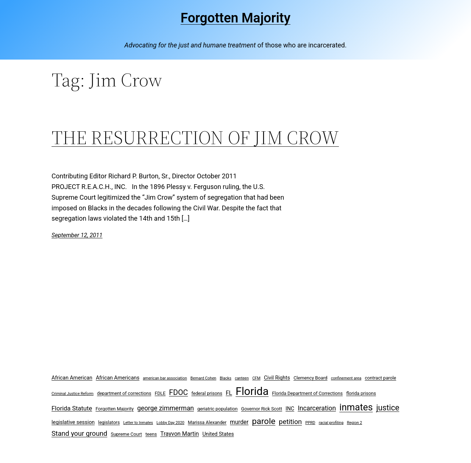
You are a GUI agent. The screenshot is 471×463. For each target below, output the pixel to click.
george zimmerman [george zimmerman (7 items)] (165, 408)
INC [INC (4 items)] (290, 409)
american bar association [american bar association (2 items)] (165, 378)
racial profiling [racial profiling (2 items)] (331, 422)
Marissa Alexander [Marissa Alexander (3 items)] (207, 422)
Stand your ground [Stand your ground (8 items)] (79, 434)
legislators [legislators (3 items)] (109, 422)
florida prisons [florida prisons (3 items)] (361, 393)
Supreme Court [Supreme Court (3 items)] (126, 434)
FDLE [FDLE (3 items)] (160, 393)
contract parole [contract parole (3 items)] (380, 378)
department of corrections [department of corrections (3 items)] (124, 393)
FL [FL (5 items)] (229, 392)
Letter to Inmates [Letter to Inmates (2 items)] (138, 422)
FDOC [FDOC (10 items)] (178, 392)
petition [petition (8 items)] (290, 422)
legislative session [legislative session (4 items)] (73, 422)
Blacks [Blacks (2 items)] (225, 378)
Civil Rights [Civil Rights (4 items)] (277, 378)
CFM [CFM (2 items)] (256, 378)
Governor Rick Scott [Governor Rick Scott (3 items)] (261, 409)
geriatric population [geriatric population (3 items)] (217, 409)
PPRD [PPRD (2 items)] (310, 422)
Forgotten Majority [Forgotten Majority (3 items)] (115, 409)
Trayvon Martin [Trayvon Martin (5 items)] (179, 433)
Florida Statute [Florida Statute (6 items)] (72, 408)
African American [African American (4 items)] (72, 378)
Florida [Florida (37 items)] (252, 391)
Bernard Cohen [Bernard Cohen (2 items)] (203, 378)
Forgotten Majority (236, 18)
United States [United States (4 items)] (218, 434)
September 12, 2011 (77, 235)
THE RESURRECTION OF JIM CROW (195, 138)
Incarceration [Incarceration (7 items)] (317, 408)
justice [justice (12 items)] (387, 407)
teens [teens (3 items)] (151, 434)
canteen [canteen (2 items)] (242, 378)
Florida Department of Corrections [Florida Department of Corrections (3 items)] (307, 393)
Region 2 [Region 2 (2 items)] (354, 422)
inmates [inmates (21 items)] (356, 407)
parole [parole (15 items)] (264, 421)
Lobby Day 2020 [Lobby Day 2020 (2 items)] (170, 422)
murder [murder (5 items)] (239, 422)
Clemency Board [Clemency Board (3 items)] (310, 378)
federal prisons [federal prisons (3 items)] (206, 393)
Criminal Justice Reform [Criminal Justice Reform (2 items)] (72, 393)
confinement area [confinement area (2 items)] (346, 378)
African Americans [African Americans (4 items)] (117, 378)
